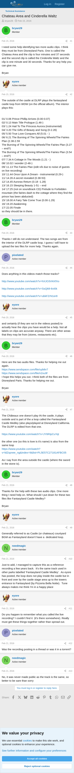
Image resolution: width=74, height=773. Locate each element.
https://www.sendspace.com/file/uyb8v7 (25, 369)
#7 (71, 409)
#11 (70, 608)
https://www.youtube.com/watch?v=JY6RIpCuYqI (30, 434)
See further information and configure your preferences (34, 750)
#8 (71, 485)
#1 (71, 41)
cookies (27, 740)
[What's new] (69, 4)
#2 (71, 94)
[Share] (66, 41)
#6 (71, 356)
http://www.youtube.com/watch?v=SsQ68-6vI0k (29, 288)
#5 (71, 317)
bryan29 (9, 21)
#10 (70, 559)
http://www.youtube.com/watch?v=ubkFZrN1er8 (30, 295)
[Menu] (5, 4)
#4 (71, 268)
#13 (70, 671)
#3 (71, 233)
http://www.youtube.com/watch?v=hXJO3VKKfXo (30, 281)
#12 (70, 643)
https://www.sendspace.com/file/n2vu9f (24, 373)
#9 (71, 527)
